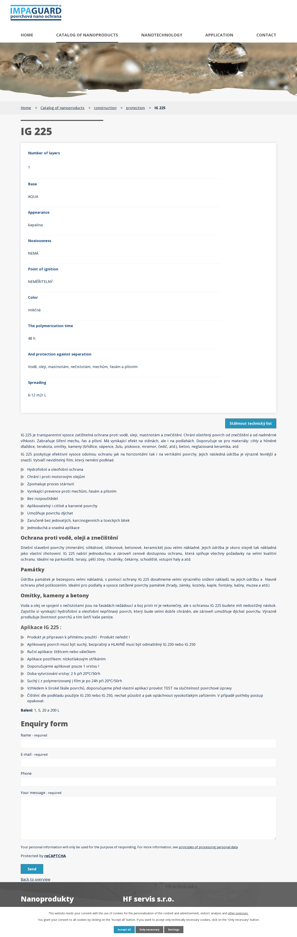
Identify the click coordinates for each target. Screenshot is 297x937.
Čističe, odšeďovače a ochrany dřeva (58, 854)
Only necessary (149, 929)
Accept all (122, 929)
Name (34, 607)
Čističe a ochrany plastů (48, 871)
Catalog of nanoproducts (87, 35)
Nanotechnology (161, 35)
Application (219, 35)
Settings (175, 929)
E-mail (34, 626)
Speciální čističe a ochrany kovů (54, 836)
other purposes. (238, 913)
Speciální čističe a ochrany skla (54, 845)
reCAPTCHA (55, 728)
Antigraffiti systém (43, 790)
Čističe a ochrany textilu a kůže (54, 863)
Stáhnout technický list (249, 295)
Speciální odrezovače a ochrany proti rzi (62, 813)
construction (105, 107)
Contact (266, 35)
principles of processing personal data (208, 719)
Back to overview (35, 753)
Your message (41, 665)
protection (135, 107)
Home (27, 35)
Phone (26, 645)
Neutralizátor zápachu (47, 894)
